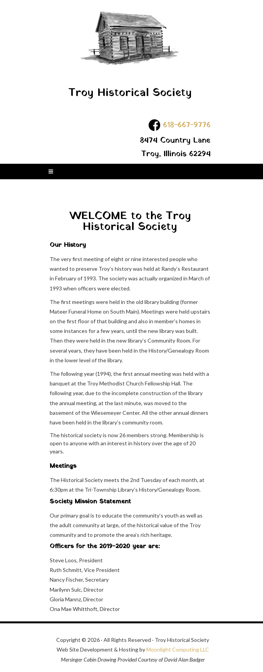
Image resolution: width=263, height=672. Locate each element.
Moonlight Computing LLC (177, 649)
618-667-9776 (187, 125)
